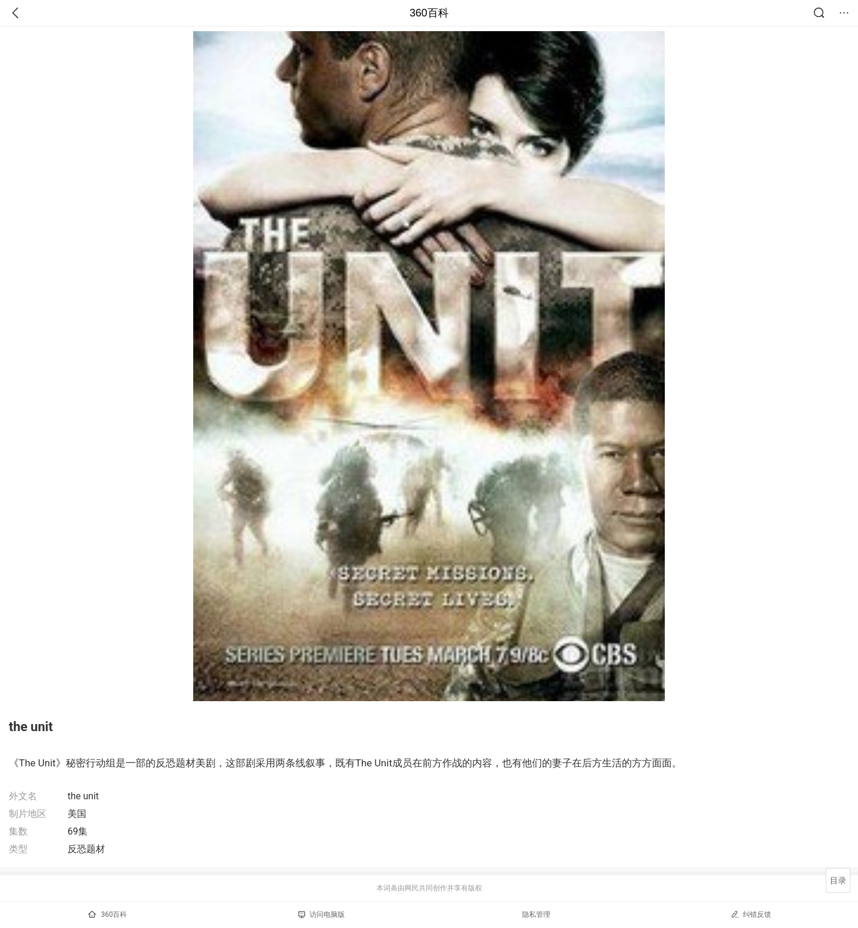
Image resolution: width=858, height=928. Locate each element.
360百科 (428, 13)
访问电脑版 (321, 914)
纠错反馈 (751, 914)
